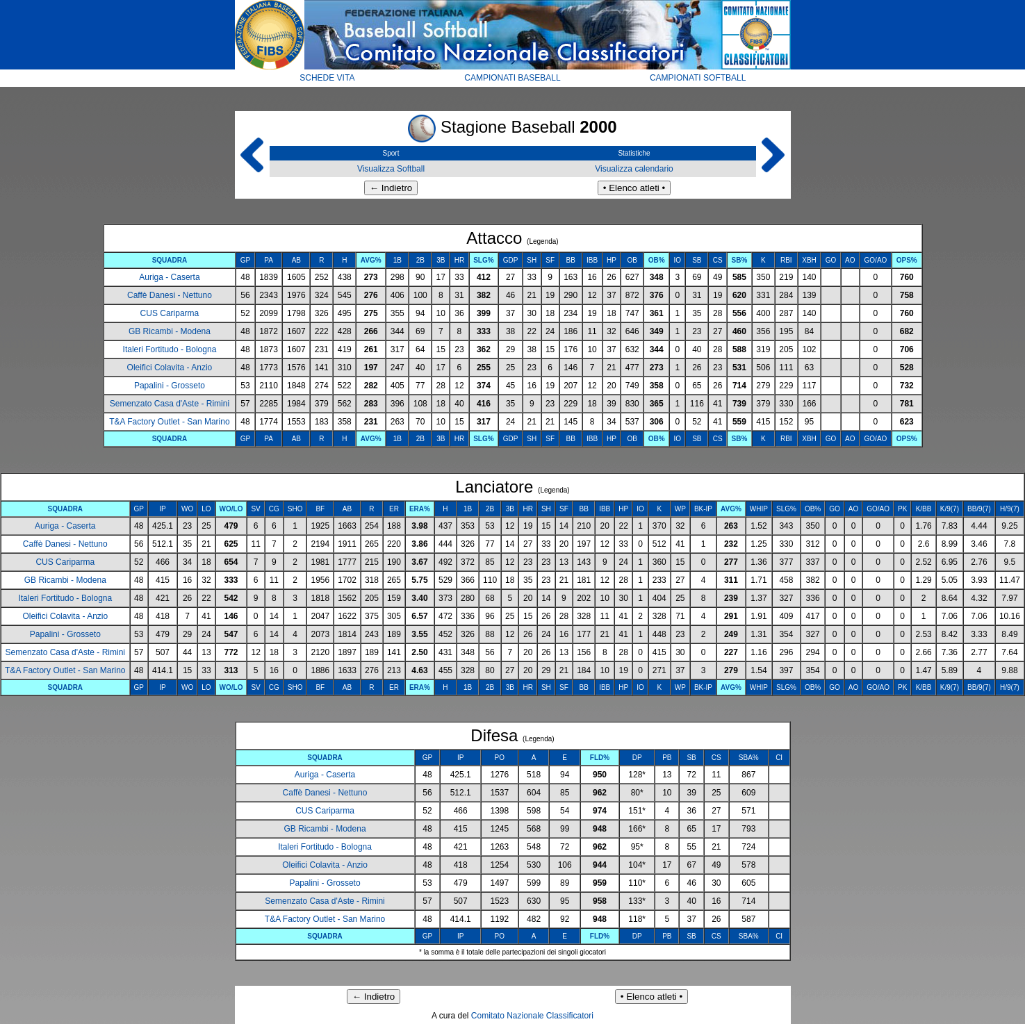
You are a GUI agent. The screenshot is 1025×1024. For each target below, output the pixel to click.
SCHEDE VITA (327, 78)
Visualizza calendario (634, 169)
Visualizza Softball (391, 169)
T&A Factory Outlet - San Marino (169, 422)
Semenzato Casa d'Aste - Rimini (169, 403)
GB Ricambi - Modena (170, 331)
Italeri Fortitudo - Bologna (170, 349)
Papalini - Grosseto (169, 385)
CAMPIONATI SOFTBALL (698, 78)
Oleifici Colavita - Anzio (170, 367)
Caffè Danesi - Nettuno (169, 295)
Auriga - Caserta (169, 277)
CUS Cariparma (169, 313)
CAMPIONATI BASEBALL (512, 78)
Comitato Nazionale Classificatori (532, 1016)
